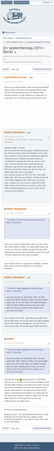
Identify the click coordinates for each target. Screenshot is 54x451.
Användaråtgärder (42, 69)
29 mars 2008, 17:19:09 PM (13, 213)
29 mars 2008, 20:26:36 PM (13, 343)
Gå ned (6, 69)
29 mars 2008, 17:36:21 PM (13, 282)
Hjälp (16, 445)
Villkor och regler (25, 445)
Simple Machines (34, 448)
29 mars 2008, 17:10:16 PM (13, 137)
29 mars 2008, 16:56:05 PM (13, 82)
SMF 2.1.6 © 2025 (20, 448)
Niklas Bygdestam (17, 209)
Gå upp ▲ (35, 445)
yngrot (10, 338)
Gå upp (6, 428)
